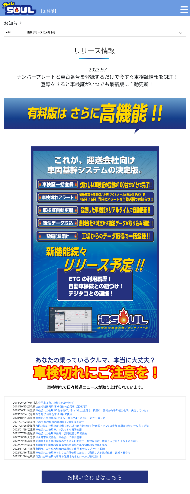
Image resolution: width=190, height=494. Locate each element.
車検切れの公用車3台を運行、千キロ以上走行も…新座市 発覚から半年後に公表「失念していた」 (92, 410)
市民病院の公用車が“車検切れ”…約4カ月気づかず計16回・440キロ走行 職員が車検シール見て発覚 (92, 425)
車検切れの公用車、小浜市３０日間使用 (59, 429)
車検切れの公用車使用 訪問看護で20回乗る (61, 433)
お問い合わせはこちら (94, 477)
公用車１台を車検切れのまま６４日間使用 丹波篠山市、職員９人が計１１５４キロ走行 (87, 441)
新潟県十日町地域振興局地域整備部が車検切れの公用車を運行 (71, 445)
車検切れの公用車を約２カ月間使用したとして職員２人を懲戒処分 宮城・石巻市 (83, 452)
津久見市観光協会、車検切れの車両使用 (59, 437)
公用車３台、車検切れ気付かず (56, 402)
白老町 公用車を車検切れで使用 (54, 414)
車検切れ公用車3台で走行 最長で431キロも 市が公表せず (70, 418)
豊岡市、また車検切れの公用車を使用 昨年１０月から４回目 (70, 449)
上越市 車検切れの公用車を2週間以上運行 (60, 422)
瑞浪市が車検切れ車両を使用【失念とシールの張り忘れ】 (69, 456)
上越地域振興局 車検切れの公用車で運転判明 (61, 406)
